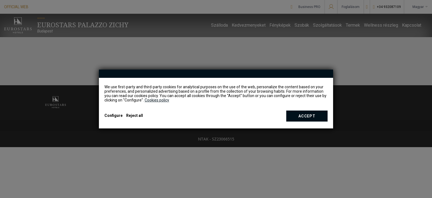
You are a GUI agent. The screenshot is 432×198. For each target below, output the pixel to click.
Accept (306, 116)
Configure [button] (113, 115)
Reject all (134, 115)
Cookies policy (157, 100)
